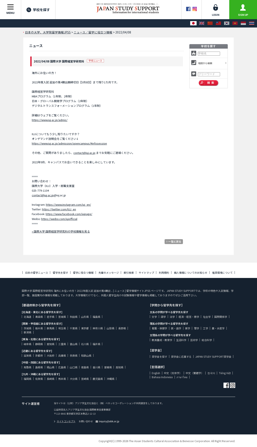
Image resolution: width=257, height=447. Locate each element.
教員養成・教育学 (162, 340)
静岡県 (39, 344)
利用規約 (164, 272)
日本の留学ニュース (36, 272)
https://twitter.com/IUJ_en (59, 209)
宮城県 (62, 316)
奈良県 (73, 355)
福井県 (96, 344)
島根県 (39, 367)
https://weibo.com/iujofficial (59, 219)
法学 (172, 316)
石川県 (85, 344)
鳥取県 (27, 367)
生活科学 (181, 340)
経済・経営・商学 (189, 316)
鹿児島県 (98, 378)
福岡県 (27, 378)
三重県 (62, 344)
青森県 (39, 316)
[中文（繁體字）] (218, 23)
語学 (163, 316)
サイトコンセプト (65, 421)
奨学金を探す (159, 356)
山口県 (73, 367)
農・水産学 (218, 328)
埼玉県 (62, 328)
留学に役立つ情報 (83, 272)
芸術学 (194, 340)
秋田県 (73, 316)
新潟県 (27, 332)
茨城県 (27, 328)
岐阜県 (27, 344)
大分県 (73, 378)
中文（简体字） (173, 373)
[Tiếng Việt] (235, 23)
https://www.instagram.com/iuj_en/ (68, 205)
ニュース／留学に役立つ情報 (93, 32)
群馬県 (50, 328)
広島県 (62, 367)
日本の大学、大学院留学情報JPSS (48, 32)
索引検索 (129, 272)
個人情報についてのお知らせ (190, 272)
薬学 (187, 328)
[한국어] (226, 23)
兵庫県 (62, 355)
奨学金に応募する (181, 356)
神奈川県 (98, 328)
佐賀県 (39, 378)
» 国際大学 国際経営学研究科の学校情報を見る (61, 231)
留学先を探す (60, 272)
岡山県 (50, 367)
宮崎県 (85, 378)
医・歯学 (176, 328)
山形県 (85, 316)
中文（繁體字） (195, 373)
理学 (196, 328)
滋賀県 (27, 355)
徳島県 (85, 367)
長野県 (122, 328)
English (156, 373)
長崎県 (50, 378)
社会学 (207, 316)
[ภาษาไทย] (251, 23)
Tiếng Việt (225, 373)
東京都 (85, 328)
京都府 (39, 355)
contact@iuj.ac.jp (84, 153)
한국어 (211, 373)
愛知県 (50, 344)
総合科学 (207, 340)
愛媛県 (108, 367)
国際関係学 (220, 316)
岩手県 (50, 316)
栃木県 (39, 328)
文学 (154, 316)
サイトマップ (146, 272)
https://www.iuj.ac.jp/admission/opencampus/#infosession (69, 143)
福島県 (96, 316)
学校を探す (38, 9)
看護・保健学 (159, 328)
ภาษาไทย (182, 377)
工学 (205, 328)
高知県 (119, 367)
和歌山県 (86, 355)
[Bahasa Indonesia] (243, 23)
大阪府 (50, 355)
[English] (202, 23)
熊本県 (62, 378)
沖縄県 (110, 378)
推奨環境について (222, 272)
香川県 (96, 367)
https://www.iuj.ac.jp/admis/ (49, 120)
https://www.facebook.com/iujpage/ (69, 214)
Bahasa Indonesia (162, 377)
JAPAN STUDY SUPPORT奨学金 (213, 356)
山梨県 (110, 328)
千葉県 (73, 328)
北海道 (27, 316)
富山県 (73, 344)
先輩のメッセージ (108, 272)
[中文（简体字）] (210, 23)
